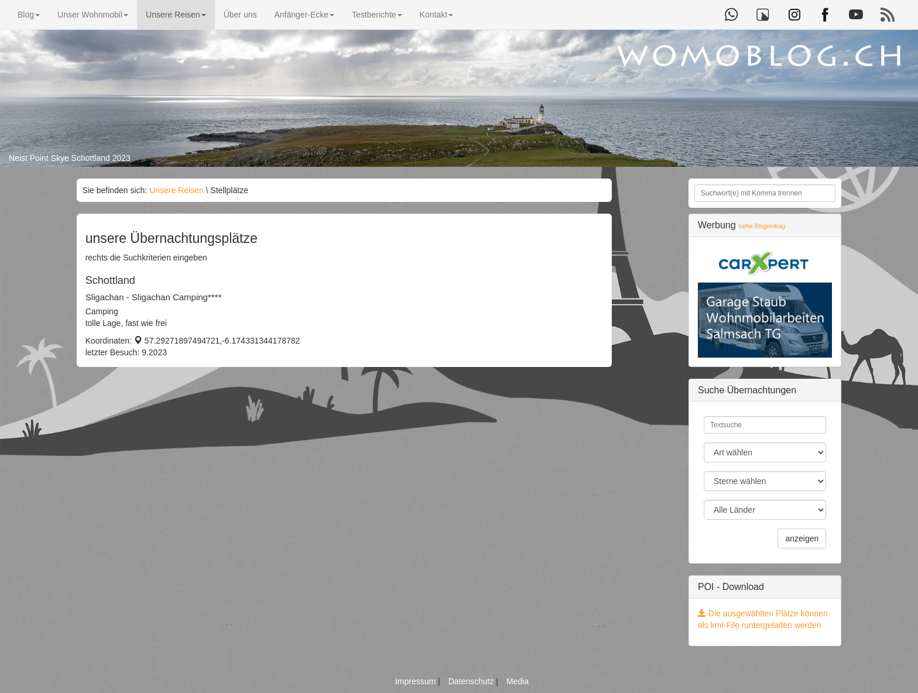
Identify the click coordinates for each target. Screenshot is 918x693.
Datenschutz (472, 681)
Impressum (416, 681)
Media (517, 681)
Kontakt (436, 14)
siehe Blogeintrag (761, 226)
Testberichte (377, 14)
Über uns (240, 14)
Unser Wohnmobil (92, 14)
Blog (29, 14)
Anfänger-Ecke (304, 14)
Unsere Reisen (176, 14)
